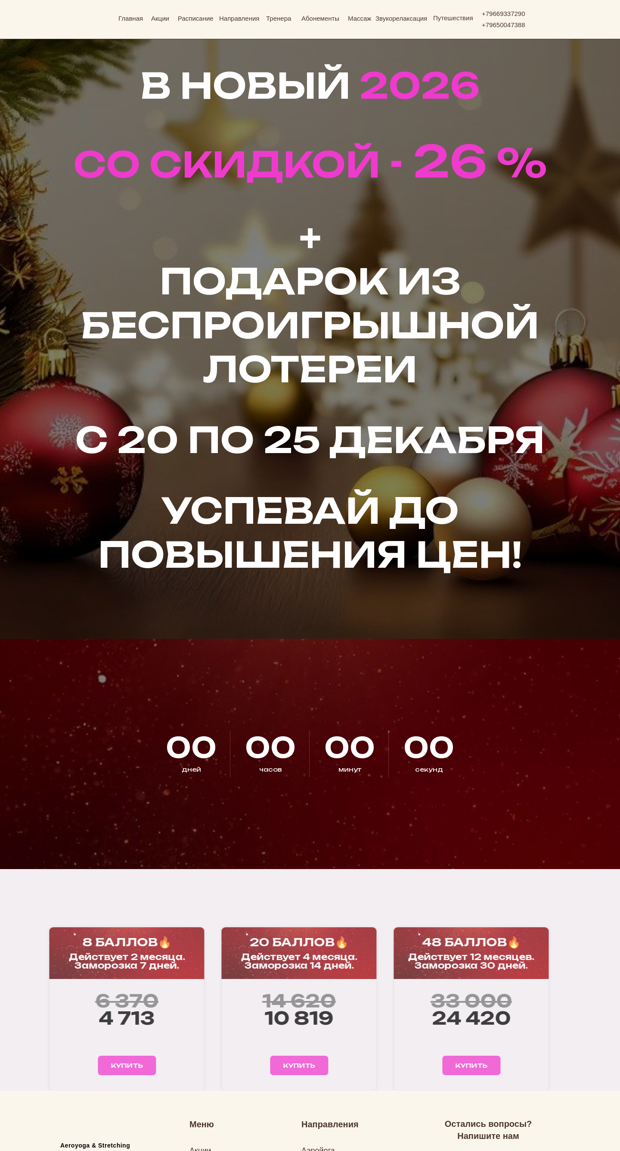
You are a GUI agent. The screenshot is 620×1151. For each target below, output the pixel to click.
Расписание (196, 18)
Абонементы (320, 18)
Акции (160, 18)
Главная (130, 18)
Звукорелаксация (401, 18)
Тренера (278, 18)
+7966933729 (501, 13)
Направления (239, 18)
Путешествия (453, 18)
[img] (85, 15)
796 (491, 24)
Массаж (359, 18)
